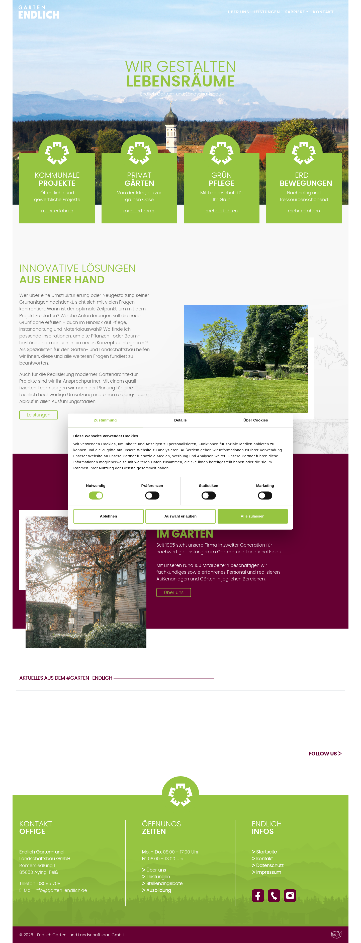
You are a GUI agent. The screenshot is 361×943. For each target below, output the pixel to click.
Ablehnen (108, 516)
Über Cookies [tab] (255, 420)
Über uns (174, 592)
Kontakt (323, 12)
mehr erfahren (57, 211)
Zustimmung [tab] (105, 420)
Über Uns (238, 12)
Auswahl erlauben (180, 516)
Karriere (295, 12)
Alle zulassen (252, 516)
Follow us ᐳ (325, 753)
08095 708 (48, 883)
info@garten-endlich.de (61, 890)
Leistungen (267, 12)
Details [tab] (180, 420)
